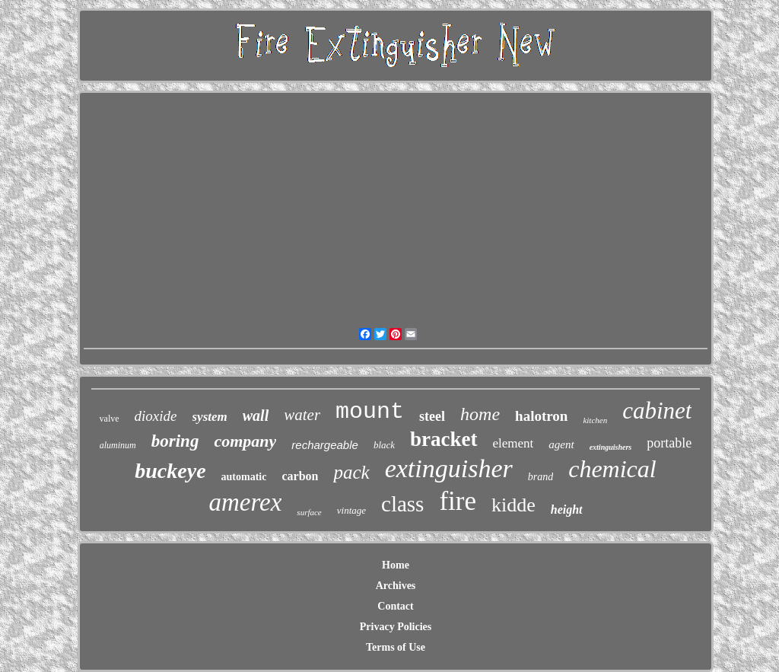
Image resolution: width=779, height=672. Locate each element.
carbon (299, 476)
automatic (244, 477)
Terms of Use (395, 647)
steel (432, 416)
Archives (396, 585)
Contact (395, 606)
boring (175, 441)
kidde (513, 505)
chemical (612, 469)
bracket (443, 439)
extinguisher (449, 468)
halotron (541, 416)
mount (369, 412)
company (245, 441)
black (384, 445)
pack (351, 472)
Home (395, 565)
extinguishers (611, 447)
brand (540, 477)
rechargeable (324, 444)
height (567, 509)
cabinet (657, 410)
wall (256, 415)
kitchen (595, 420)
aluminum (118, 445)
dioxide (156, 416)
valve (109, 418)
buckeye (170, 471)
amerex (244, 502)
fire (457, 501)
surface (309, 512)
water (302, 415)
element (513, 443)
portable (669, 443)
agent (561, 444)
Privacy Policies (395, 626)
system (209, 416)
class (402, 504)
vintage (351, 510)
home (480, 414)
